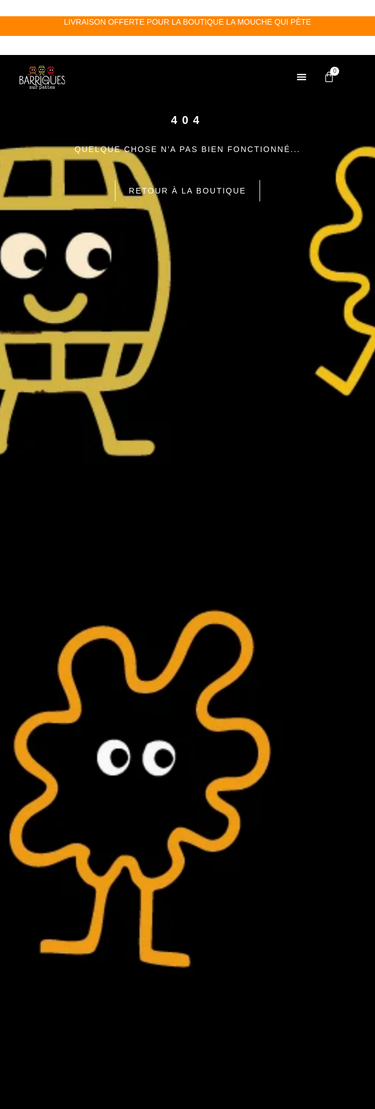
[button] (301, 14)
